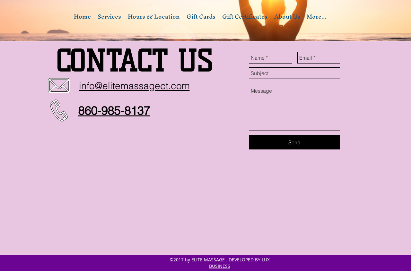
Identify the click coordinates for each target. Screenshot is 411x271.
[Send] (294, 142)
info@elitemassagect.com (134, 86)
